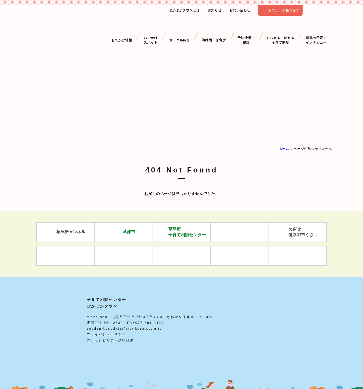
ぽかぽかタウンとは (184, 10)
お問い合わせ (239, 10)
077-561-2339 (109, 323)
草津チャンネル (65, 232)
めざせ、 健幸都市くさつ (298, 232)
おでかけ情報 (121, 32)
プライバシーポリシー (106, 334)
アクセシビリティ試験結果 (110, 340)
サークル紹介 (179, 32)
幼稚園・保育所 (214, 32)
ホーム (284, 148)
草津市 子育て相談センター (181, 232)
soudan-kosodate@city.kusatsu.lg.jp (124, 328)
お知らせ (215, 10)
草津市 (123, 232)
